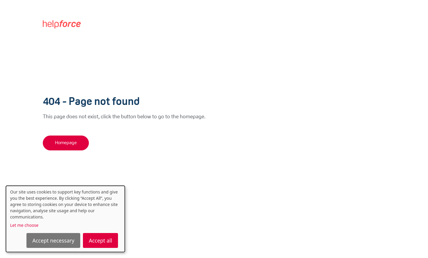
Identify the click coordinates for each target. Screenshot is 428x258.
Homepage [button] (66, 143)
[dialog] (65, 219)
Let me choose (24, 225)
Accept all (100, 240)
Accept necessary (53, 240)
